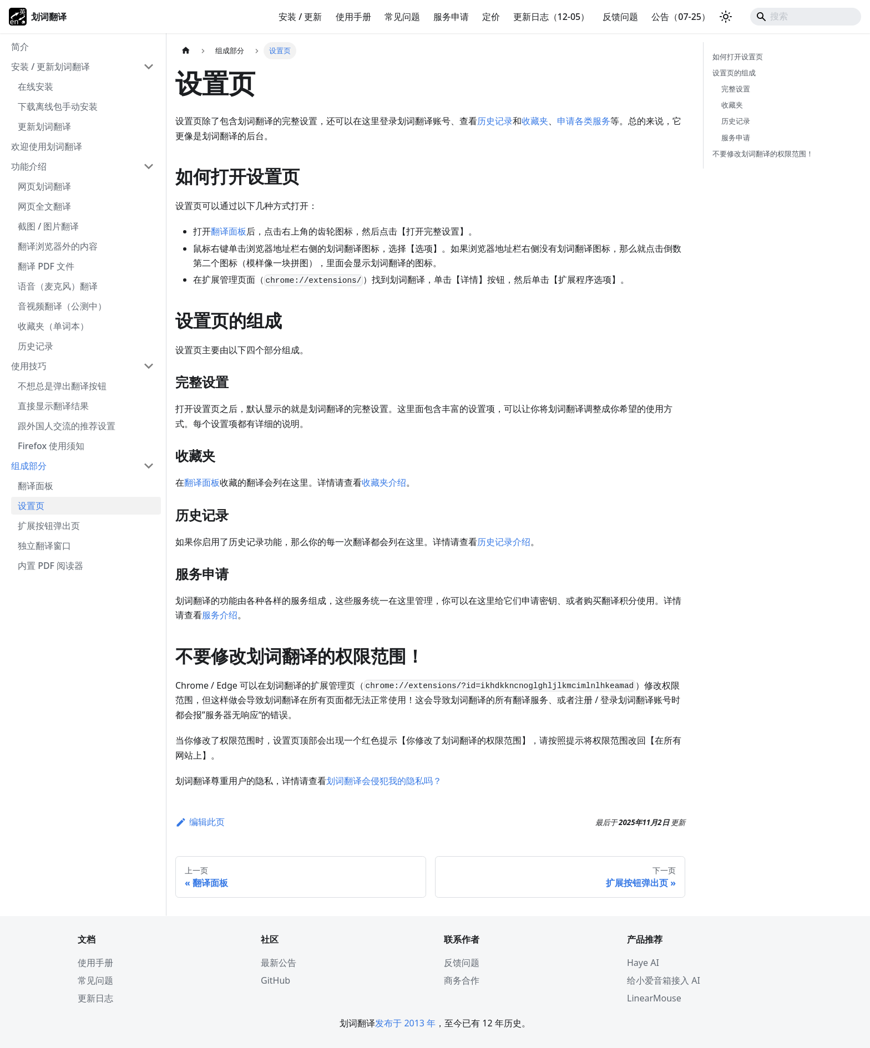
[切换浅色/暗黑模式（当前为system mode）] (726, 17)
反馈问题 (620, 17)
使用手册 (353, 17)
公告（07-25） (680, 17)
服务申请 (451, 17)
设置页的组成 (734, 73)
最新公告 (278, 963)
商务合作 (461, 980)
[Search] (805, 17)
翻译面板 (228, 231)
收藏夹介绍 (384, 482)
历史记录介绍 (503, 542)
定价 (491, 17)
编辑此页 (200, 822)
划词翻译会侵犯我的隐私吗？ (384, 781)
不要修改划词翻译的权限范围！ (762, 154)
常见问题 (402, 17)
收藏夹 (535, 121)
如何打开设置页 (737, 57)
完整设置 (735, 89)
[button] (82, 66)
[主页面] (185, 50)
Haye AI (643, 963)
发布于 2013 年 (405, 1023)
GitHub (275, 980)
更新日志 (95, 998)
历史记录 (495, 121)
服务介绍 (219, 615)
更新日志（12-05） (551, 17)
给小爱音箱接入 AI (663, 980)
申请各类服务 (583, 121)
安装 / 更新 (300, 17)
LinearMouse (654, 998)
